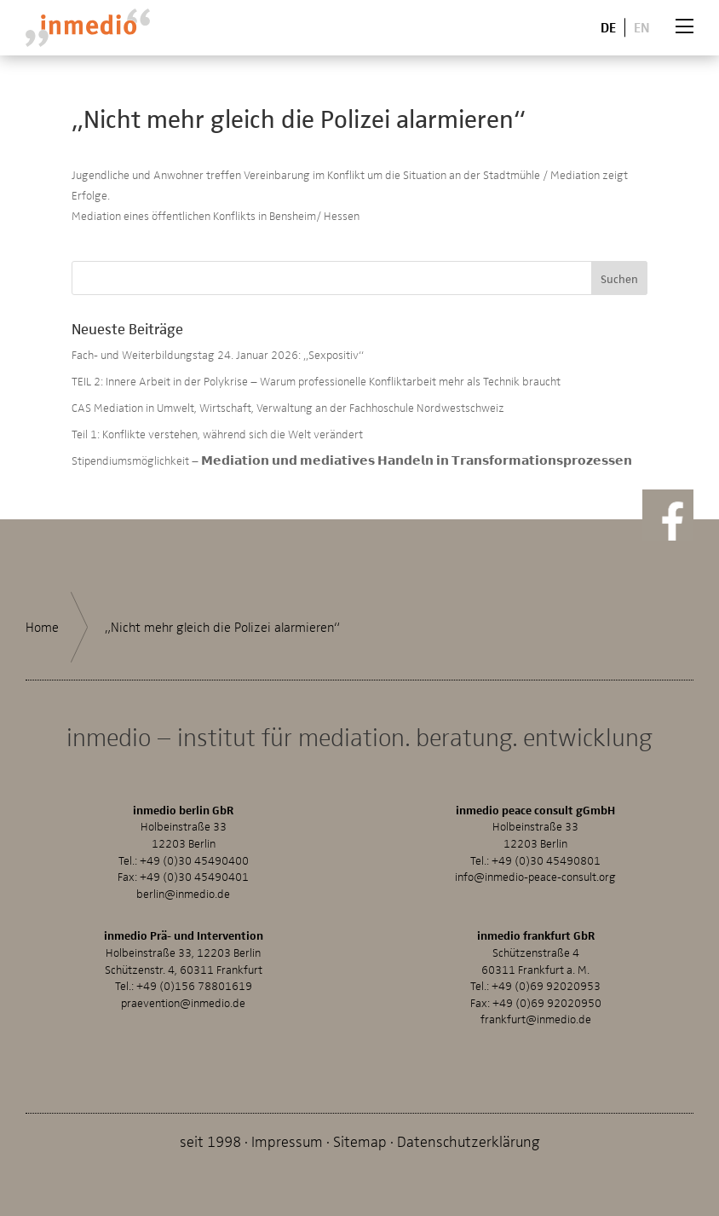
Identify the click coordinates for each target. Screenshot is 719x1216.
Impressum (287, 1140)
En (642, 27)
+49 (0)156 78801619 (194, 985)
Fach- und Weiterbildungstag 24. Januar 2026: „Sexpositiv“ (218, 354)
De (608, 27)
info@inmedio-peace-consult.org (535, 876)
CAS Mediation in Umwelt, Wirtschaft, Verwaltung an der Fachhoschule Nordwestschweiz (288, 407)
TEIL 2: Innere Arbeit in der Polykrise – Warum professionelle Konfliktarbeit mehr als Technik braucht (316, 381)
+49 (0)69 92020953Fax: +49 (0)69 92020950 (535, 993)
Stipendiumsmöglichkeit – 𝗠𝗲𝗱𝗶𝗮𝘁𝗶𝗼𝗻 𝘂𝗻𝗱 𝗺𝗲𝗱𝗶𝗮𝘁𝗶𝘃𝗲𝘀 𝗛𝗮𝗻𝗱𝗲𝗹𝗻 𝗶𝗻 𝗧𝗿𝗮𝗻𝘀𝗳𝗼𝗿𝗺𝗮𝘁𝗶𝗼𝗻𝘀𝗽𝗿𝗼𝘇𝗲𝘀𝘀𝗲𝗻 (352, 460)
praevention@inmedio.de (183, 1002)
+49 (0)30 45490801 (546, 860)
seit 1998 (210, 1140)
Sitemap (360, 1140)
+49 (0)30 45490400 (194, 860)
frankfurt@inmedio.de (535, 1018)
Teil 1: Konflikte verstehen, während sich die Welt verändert (217, 434)
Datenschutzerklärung (468, 1140)
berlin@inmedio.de (183, 893)
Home (42, 626)
